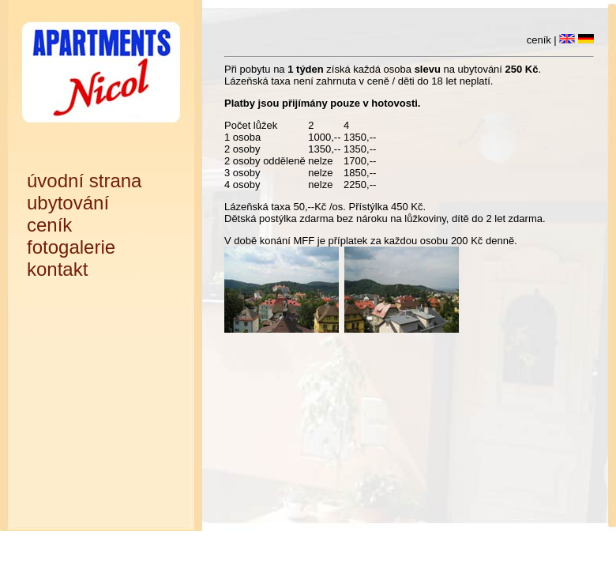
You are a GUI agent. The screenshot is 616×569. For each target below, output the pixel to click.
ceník (49, 225)
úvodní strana (84, 180)
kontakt (57, 269)
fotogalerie (71, 247)
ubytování (68, 202)
